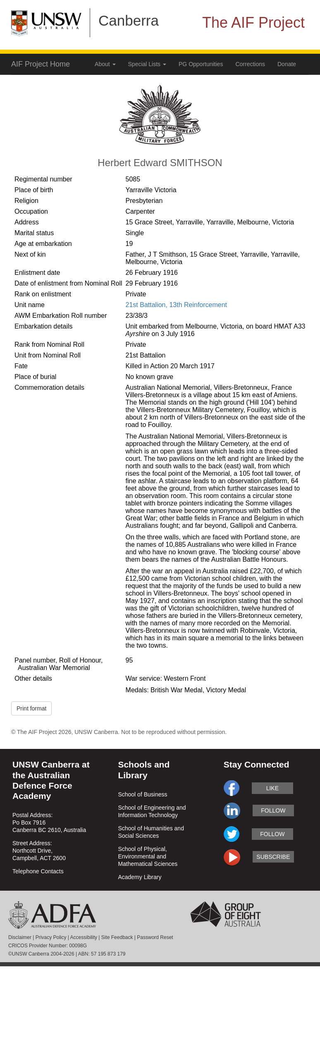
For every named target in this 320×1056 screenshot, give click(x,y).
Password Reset (155, 937)
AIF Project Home (40, 64)
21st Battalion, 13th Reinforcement (176, 304)
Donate (286, 64)
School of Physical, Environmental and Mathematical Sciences (147, 856)
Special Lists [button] (147, 64)
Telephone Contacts (38, 871)
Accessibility (83, 937)
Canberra (128, 20)
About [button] (105, 64)
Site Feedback (117, 937)
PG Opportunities (201, 64)
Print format (31, 708)
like (272, 788)
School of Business (142, 794)
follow (273, 810)
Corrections (250, 64)
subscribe (273, 856)
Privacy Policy (51, 937)
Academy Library (139, 877)
